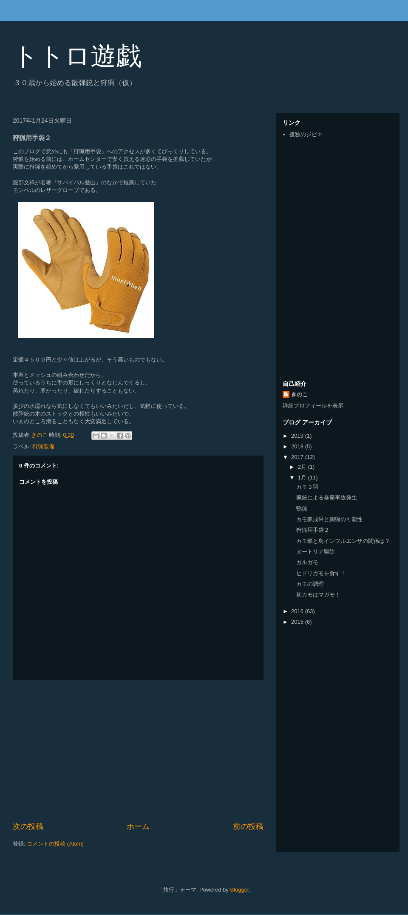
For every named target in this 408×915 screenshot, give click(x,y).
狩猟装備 (43, 446)
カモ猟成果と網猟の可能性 (329, 519)
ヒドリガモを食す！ (321, 573)
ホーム (138, 826)
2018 (298, 446)
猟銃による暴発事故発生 (326, 497)
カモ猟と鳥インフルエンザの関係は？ (343, 541)
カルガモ (307, 562)
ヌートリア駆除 (315, 551)
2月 (303, 467)
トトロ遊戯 (77, 56)
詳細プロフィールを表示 (313, 405)
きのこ (299, 394)
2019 (298, 436)
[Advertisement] (138, 750)
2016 (298, 611)
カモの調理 (310, 584)
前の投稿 (248, 826)
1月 (303, 477)
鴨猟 (301, 508)
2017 (298, 457)
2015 (298, 622)
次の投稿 (28, 826)
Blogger (239, 889)
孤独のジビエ (306, 134)
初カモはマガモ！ (318, 594)
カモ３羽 (307, 487)
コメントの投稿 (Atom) (55, 843)
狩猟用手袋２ (312, 530)
